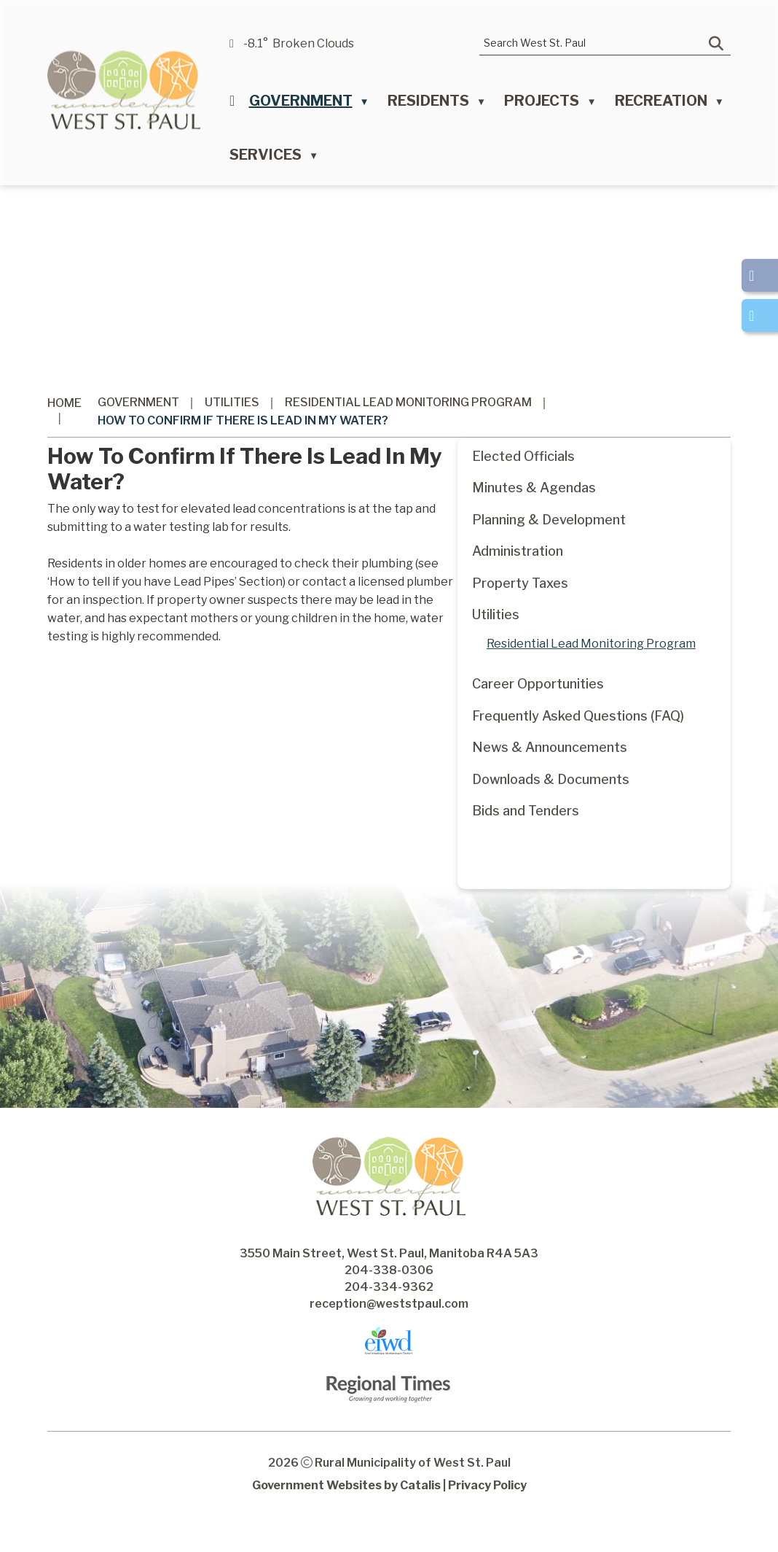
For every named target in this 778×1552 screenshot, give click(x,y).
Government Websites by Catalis (346, 1514)
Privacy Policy (487, 1514)
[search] (594, 43)
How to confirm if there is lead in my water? (243, 420)
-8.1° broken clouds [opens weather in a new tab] (298, 43)
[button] (716, 43)
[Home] (232, 104)
